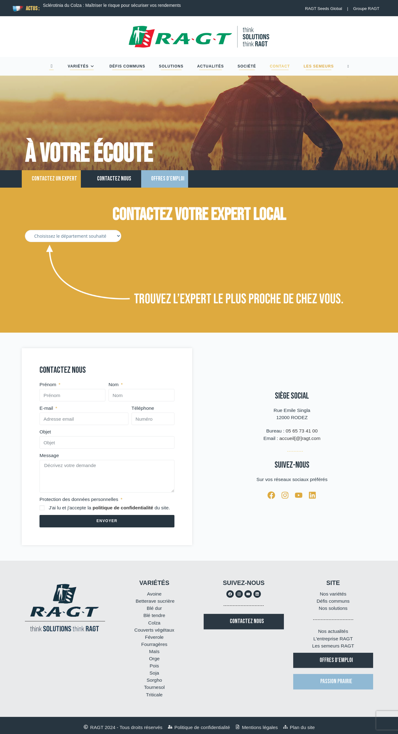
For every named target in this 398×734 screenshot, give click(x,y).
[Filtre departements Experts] (73, 236)
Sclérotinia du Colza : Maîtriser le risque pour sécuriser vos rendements (112, 5)
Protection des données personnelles (79, 499)
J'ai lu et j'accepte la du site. (109, 507)
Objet (45, 431)
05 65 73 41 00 (302, 430)
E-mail (46, 408)
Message (49, 455)
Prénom (48, 384)
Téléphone (143, 408)
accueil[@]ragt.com (300, 438)
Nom (114, 384)
